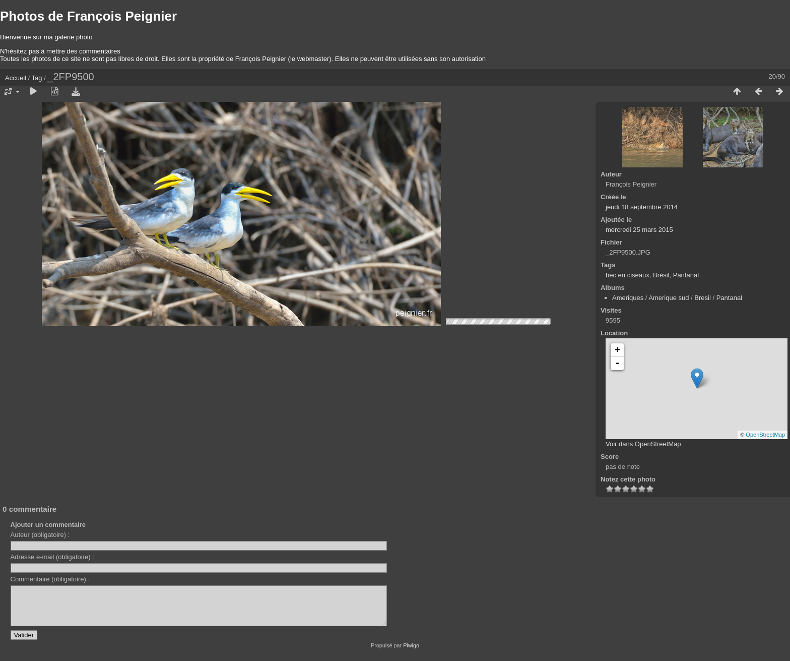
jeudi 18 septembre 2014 (642, 207)
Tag (37, 78)
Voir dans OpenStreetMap (643, 444)
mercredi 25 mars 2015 (639, 229)
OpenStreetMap (765, 435)
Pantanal (686, 275)
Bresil (702, 298)
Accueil (15, 78)
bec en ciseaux (627, 275)
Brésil (661, 275)
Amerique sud (668, 298)
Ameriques (627, 298)
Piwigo (411, 653)
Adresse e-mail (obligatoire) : (52, 557)
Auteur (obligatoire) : (40, 534)
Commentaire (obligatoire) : (50, 579)
